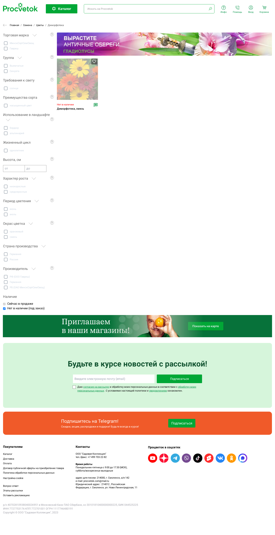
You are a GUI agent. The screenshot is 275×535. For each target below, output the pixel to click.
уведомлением (158, 390)
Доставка (8, 458)
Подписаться (179, 379)
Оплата (7, 463)
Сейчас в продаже (20, 303)
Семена (27, 25)
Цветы (40, 25)
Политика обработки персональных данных (28, 472)
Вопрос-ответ (11, 486)
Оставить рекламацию (16, 495)
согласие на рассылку (96, 386)
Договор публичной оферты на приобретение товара (33, 468)
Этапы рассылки (13, 490)
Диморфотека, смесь (70, 108)
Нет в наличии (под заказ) (26, 308)
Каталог (7, 454)
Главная (14, 25)
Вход (250, 9)
